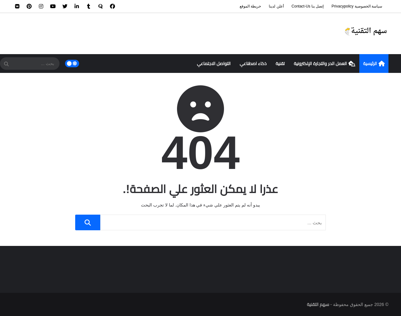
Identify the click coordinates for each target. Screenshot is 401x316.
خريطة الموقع (250, 6)
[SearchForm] (6, 64)
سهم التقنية (318, 304)
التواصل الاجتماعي (214, 63)
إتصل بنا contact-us (308, 6)
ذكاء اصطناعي (253, 63)
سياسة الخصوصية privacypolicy (356, 6)
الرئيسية (374, 64)
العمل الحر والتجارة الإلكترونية (325, 64)
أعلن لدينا (276, 6)
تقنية (280, 63)
